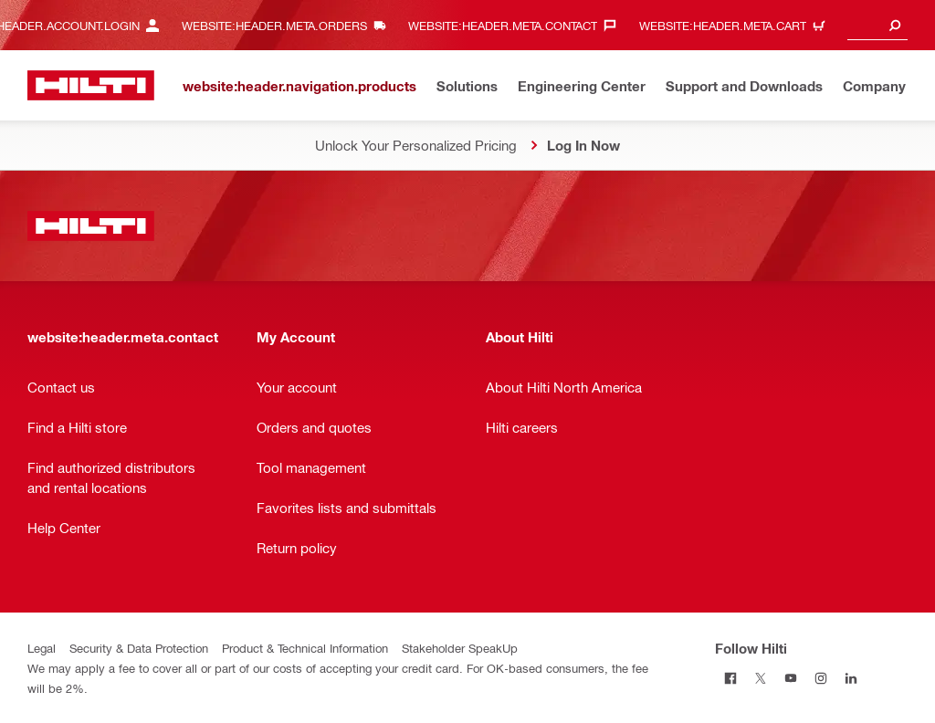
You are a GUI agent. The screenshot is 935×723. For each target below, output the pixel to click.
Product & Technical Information (305, 648)
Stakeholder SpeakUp (460, 648)
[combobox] (877, 25)
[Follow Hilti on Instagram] (820, 678)
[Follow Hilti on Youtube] (790, 678)
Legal (41, 648)
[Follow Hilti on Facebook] (730, 678)
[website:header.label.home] (90, 85)
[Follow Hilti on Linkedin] (850, 678)
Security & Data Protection (138, 648)
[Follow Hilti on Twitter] (760, 678)
